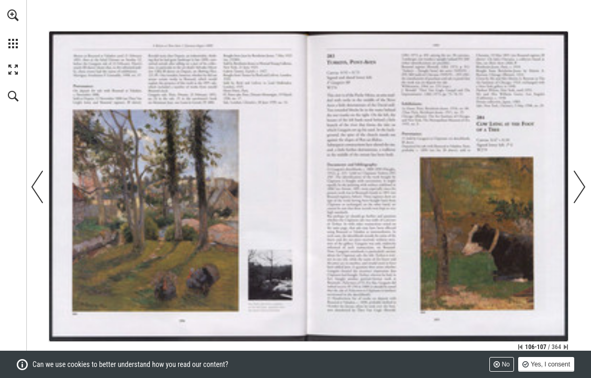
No (506, 364)
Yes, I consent (550, 364)
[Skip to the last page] (566, 347)
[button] (13, 15)
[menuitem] (13, 28)
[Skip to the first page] (520, 347)
